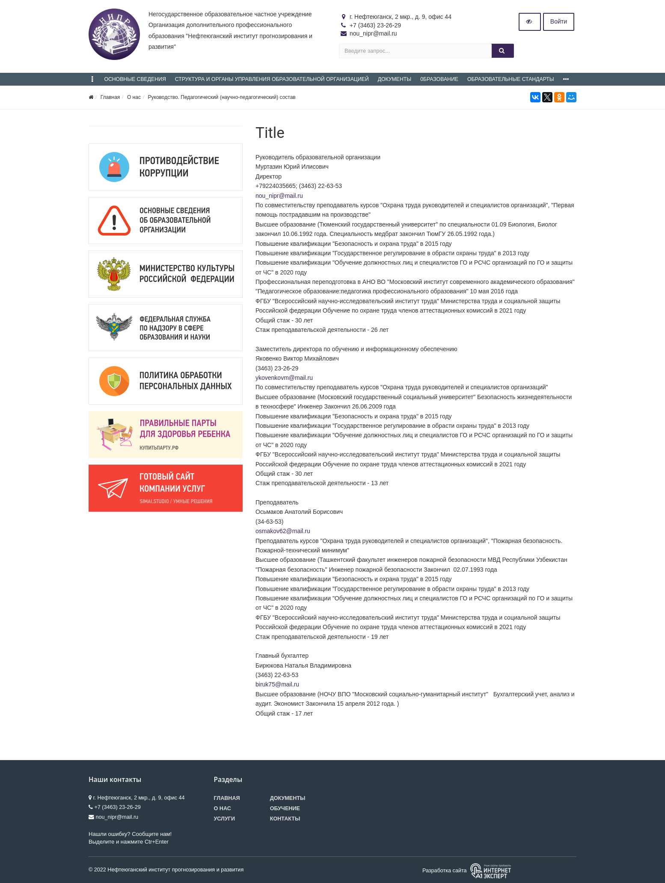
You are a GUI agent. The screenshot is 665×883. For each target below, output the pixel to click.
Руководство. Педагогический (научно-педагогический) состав (222, 97)
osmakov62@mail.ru (282, 531)
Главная (110, 97)
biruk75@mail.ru (277, 684)
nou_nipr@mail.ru (279, 195)
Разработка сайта (466, 871)
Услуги (224, 819)
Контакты (285, 819)
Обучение (285, 808)
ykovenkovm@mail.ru (284, 377)
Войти (558, 21)
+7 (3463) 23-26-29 (375, 25)
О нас (134, 97)
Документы (288, 798)
